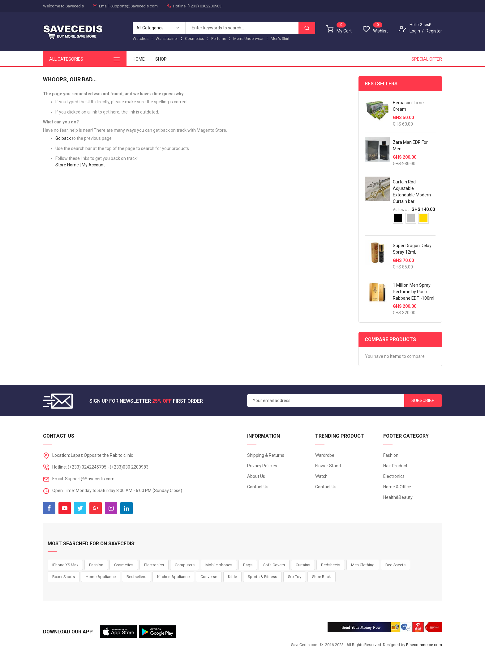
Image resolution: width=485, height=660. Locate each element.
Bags (247, 565)
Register (434, 30)
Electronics (394, 476)
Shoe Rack (321, 576)
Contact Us (257, 486)
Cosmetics (194, 38)
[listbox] (414, 220)
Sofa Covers (274, 565)
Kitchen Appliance (173, 576)
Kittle (232, 576)
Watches (140, 38)
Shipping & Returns (265, 455)
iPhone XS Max (65, 565)
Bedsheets (330, 565)
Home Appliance (101, 576)
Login (415, 30)
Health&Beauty (398, 497)
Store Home (67, 164)
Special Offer (426, 59)
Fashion (390, 455)
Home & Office (397, 486)
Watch (321, 476)
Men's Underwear (248, 38)
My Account (93, 164)
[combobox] (241, 28)
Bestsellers (136, 576)
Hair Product (395, 465)
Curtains (303, 565)
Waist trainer (167, 38)
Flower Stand (328, 465)
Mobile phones (218, 565)
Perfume (218, 38)
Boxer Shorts (63, 576)
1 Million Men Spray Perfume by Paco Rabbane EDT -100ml (413, 292)
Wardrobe (324, 455)
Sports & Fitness (262, 576)
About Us (256, 476)
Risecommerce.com (424, 644)
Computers (185, 565)
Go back (63, 138)
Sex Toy (294, 576)
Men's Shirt (280, 38)
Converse (208, 576)
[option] (398, 218)
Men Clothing (363, 565)
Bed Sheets (395, 565)
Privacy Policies (262, 465)
